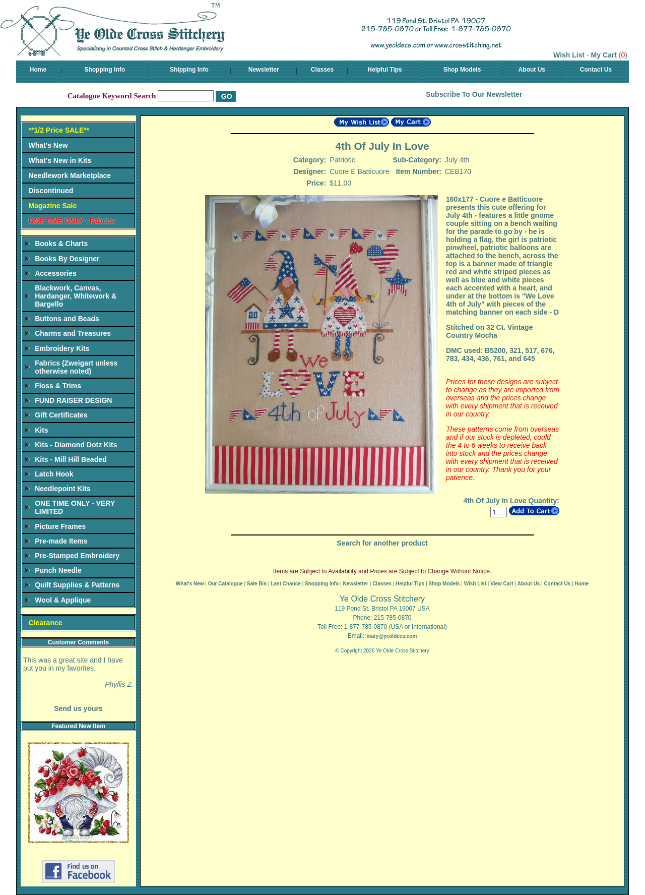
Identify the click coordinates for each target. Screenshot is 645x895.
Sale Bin (257, 583)
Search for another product (382, 543)
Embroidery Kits (62, 348)
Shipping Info (189, 69)
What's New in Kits (60, 160)
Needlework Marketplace (70, 175)
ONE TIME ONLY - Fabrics (72, 221)
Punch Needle (58, 570)
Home (38, 69)
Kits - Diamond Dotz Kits (76, 445)
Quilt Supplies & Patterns (77, 585)
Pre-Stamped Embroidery (77, 556)
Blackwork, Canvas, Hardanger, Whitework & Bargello (75, 296)
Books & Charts (61, 244)
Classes (322, 69)
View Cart (501, 583)
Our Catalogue (225, 583)
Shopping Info (104, 69)
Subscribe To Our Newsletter (474, 94)
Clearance (45, 623)
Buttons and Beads (67, 319)
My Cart (604, 55)
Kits (41, 430)
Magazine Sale (53, 206)
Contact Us (596, 69)
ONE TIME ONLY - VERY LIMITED (75, 507)
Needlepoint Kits (62, 489)
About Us (532, 69)
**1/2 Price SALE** (59, 130)
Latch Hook (54, 474)
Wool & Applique (63, 600)
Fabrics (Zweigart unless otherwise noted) (76, 367)
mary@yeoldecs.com (391, 636)
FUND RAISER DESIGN (73, 400)
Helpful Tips (384, 69)
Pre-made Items (61, 541)
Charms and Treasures (73, 333)
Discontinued (51, 191)
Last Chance (285, 583)
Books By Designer (67, 259)
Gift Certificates (61, 415)
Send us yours (78, 708)
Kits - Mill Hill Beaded (70, 459)
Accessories (56, 273)
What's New (48, 145)
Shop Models (462, 69)
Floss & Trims (58, 386)
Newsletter (263, 69)
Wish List (569, 55)
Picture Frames (60, 526)
